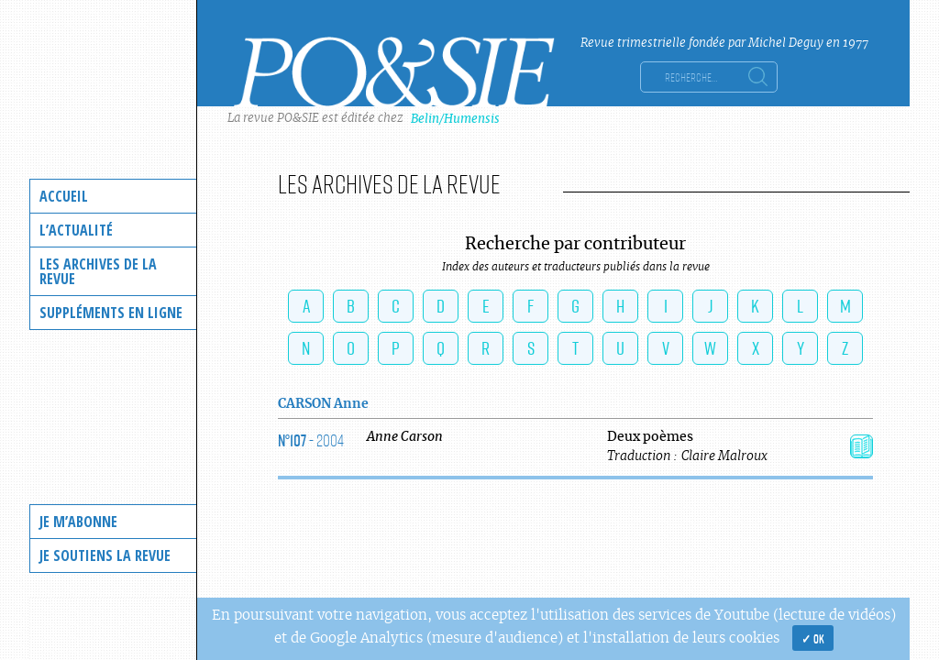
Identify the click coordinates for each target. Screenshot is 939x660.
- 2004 (311, 440)
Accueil (63, 196)
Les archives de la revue (98, 271)
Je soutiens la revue (105, 555)
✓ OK (812, 638)
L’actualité (76, 230)
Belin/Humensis (455, 119)
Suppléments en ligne (110, 312)
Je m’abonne (78, 522)
